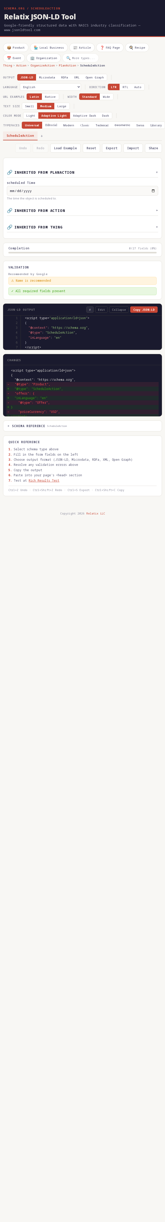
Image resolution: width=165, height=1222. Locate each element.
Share (153, 148)
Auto (137, 87)
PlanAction (67, 65)
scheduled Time (21, 183)
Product (16, 47)
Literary (156, 125)
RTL (125, 87)
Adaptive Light (54, 115)
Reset (91, 148)
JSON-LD (26, 77)
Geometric (122, 125)
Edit (101, 309)
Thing (7, 65)
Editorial (51, 125)
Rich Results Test (44, 480)
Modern (68, 125)
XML (76, 77)
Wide (106, 97)
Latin (34, 97)
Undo (23, 148)
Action (21, 65)
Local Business (49, 47)
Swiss (140, 125)
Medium (45, 106)
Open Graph (95, 77)
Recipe (137, 47)
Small (29, 106)
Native (50, 97)
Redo (40, 148)
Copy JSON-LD (144, 309)
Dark (105, 115)
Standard (89, 97)
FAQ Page (110, 47)
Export (112, 148)
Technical (101, 125)
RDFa (64, 77)
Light (30, 115)
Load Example (65, 148)
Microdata (47, 77)
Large (61, 106)
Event (14, 58)
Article (82, 47)
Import (133, 148)
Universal (32, 125)
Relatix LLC (95, 513)
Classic (85, 125)
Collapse (119, 309)
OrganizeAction (42, 65)
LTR (114, 87)
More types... (80, 58)
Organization (43, 58)
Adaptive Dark (84, 115)
